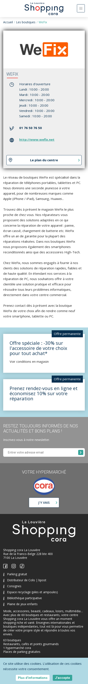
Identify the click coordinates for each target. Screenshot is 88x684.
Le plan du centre (44, 160)
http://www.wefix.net (36, 139)
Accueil (8, 22)
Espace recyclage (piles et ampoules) (30, 592)
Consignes (12, 586)
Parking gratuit (15, 574)
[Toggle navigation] (81, 8)
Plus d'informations (32, 678)
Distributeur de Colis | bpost (24, 580)
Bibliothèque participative (22, 598)
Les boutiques (25, 22)
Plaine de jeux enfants (20, 604)
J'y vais (44, 502)
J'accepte (62, 678)
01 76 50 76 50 (30, 128)
